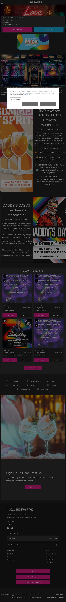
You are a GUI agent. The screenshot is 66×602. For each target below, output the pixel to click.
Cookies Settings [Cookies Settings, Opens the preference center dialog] (15, 99)
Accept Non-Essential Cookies (48, 104)
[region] (33, 98)
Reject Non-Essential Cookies (30, 104)
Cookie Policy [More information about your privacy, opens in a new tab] (27, 94)
